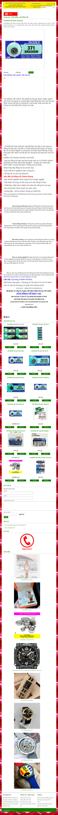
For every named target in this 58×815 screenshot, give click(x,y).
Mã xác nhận (7, 512)
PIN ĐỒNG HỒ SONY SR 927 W (39, 351)
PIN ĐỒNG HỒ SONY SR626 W (40, 404)
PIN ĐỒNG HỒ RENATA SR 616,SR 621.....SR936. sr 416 (15, 431)
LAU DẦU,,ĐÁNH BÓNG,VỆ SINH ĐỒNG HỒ (15, 525)
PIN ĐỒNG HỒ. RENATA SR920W (39, 431)
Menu (10, 14)
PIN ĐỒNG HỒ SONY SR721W (16, 351)
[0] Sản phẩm (49, 4)
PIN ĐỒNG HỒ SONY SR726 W (40, 324)
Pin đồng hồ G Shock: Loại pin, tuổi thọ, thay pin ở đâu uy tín (27, 670)
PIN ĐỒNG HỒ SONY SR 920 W (40, 377)
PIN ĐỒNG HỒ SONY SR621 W (15, 404)
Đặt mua (31, 72)
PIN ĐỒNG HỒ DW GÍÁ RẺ (27, 639)
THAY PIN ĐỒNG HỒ (9, 527)
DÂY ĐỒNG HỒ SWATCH (27, 790)
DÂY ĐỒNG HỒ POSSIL (27, 760)
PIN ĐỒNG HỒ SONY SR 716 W (15, 324)
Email (5, 495)
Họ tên (6, 490)
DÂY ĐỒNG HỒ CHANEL (27, 700)
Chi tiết (9, 347)
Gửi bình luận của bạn (9, 500)
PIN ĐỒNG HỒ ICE (27, 609)
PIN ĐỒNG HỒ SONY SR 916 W (15, 377)
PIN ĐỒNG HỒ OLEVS (27, 579)
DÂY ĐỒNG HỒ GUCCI (27, 730)
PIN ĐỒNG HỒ (15, 457)
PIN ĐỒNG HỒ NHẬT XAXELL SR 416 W (40, 457)
